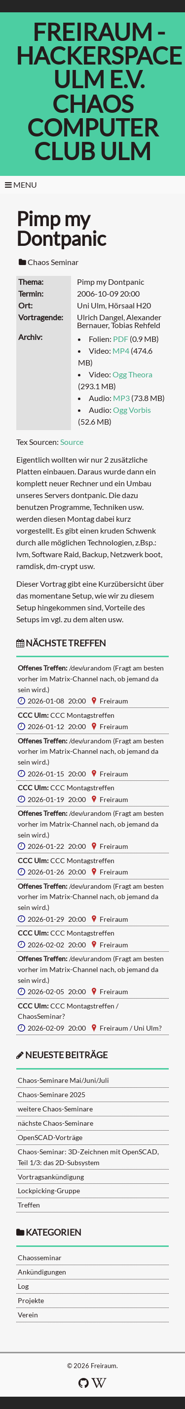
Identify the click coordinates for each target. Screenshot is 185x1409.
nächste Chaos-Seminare (55, 1123)
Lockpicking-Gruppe (49, 1190)
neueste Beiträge (66, 1055)
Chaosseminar (40, 1257)
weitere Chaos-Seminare (55, 1109)
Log (23, 1286)
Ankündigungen (42, 1272)
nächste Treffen (61, 643)
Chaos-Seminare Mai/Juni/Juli (63, 1080)
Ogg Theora (132, 374)
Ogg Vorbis (132, 409)
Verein (28, 1314)
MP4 (120, 350)
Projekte (31, 1300)
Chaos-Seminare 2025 (51, 1094)
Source (71, 441)
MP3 (121, 398)
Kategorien (53, 1232)
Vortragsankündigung (51, 1177)
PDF (120, 338)
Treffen (29, 1205)
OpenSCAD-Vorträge (50, 1137)
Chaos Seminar (53, 262)
